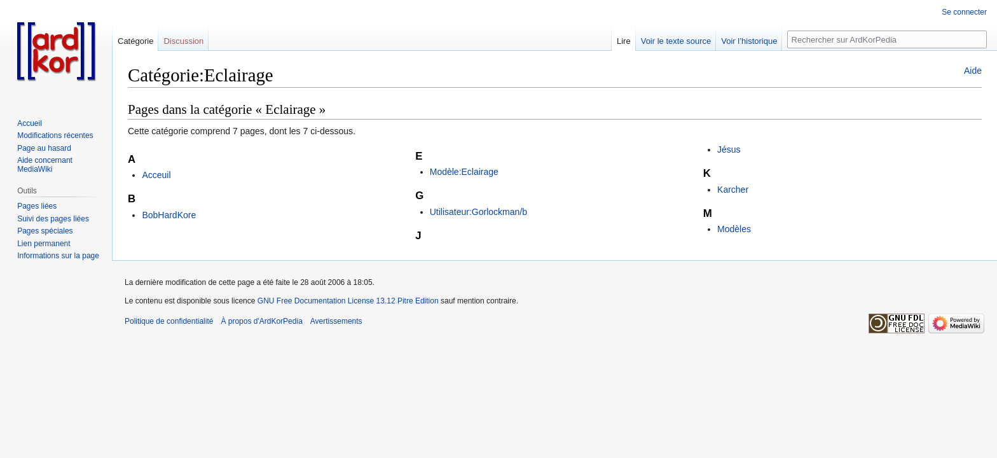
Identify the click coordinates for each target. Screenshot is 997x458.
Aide (973, 71)
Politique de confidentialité (169, 321)
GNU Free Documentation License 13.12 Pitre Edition (348, 300)
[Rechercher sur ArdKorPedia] (887, 39)
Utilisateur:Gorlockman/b (478, 212)
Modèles (734, 229)
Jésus (729, 149)
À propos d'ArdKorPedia (261, 321)
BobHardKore (169, 215)
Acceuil (156, 175)
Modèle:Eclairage (464, 172)
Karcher (732, 189)
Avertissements (336, 321)
